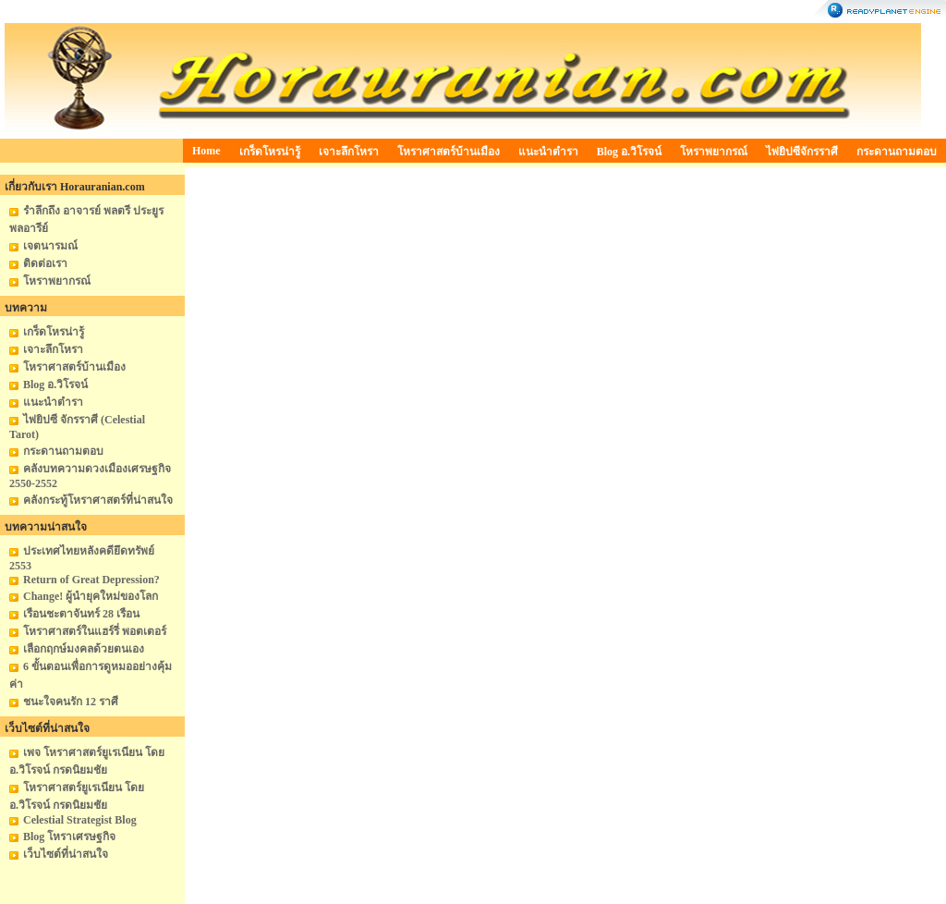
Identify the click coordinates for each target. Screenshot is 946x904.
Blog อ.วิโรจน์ (629, 151)
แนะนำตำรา (548, 151)
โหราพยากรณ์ (713, 151)
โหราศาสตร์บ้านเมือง (448, 151)
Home (206, 150)
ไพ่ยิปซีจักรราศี (802, 151)
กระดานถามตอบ (896, 151)
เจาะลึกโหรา (349, 151)
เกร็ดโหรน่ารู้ (269, 151)
